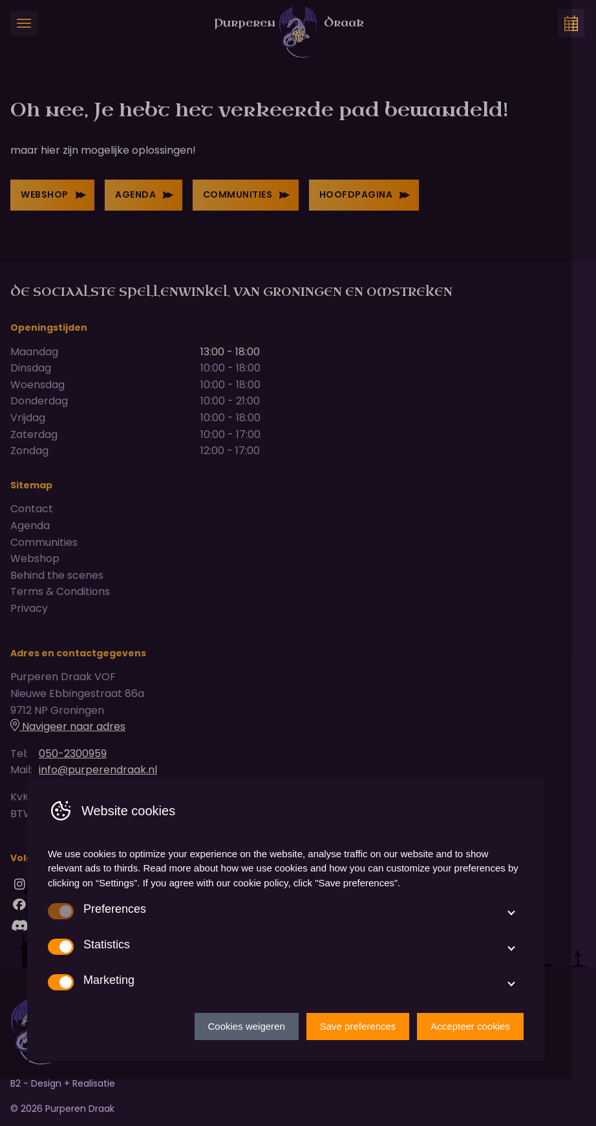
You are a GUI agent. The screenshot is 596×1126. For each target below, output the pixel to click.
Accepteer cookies (482, 1072)
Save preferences (370, 1072)
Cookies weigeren (258, 1072)
